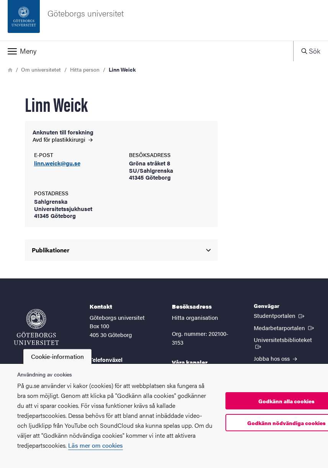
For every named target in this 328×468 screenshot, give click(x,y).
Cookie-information (57, 356)
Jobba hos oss (275, 358)
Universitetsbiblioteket (287, 342)
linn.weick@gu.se (57, 163)
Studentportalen (280, 315)
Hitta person (85, 69)
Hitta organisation (195, 317)
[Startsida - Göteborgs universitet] (164, 20)
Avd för (63, 139)
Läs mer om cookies (95, 445)
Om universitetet (41, 69)
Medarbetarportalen (284, 327)
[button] (146, 51)
